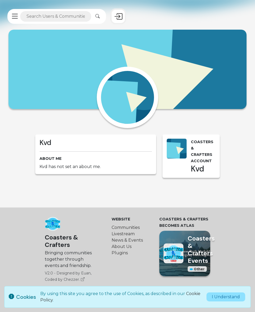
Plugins (120, 252)
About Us (121, 246)
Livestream (123, 233)
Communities (126, 227)
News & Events (127, 240)
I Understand (226, 296)
